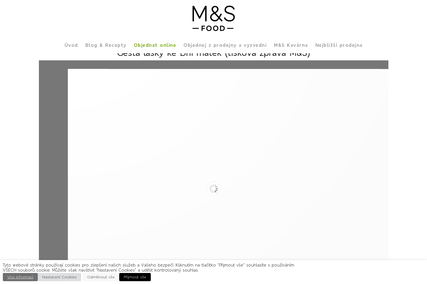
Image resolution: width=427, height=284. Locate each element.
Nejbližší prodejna (339, 45)
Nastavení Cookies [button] (59, 277)
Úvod (71, 45)
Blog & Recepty (106, 45)
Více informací (20, 277)
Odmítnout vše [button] (101, 277)
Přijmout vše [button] (135, 277)
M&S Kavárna (291, 45)
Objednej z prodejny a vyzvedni (225, 45)
